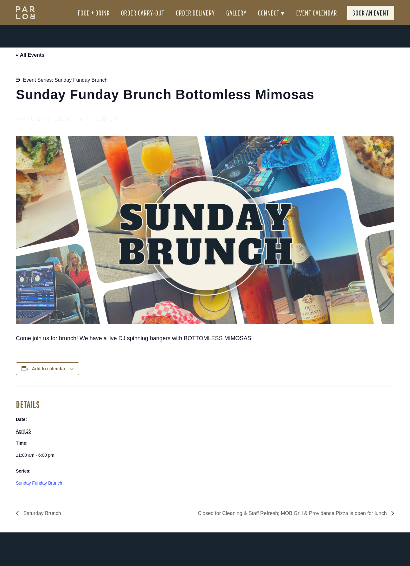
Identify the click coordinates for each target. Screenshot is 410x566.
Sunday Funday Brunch (39, 494)
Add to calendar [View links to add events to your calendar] (49, 380)
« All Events (30, 66)
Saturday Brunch (41, 524)
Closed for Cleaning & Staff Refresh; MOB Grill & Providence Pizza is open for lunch (293, 524)
